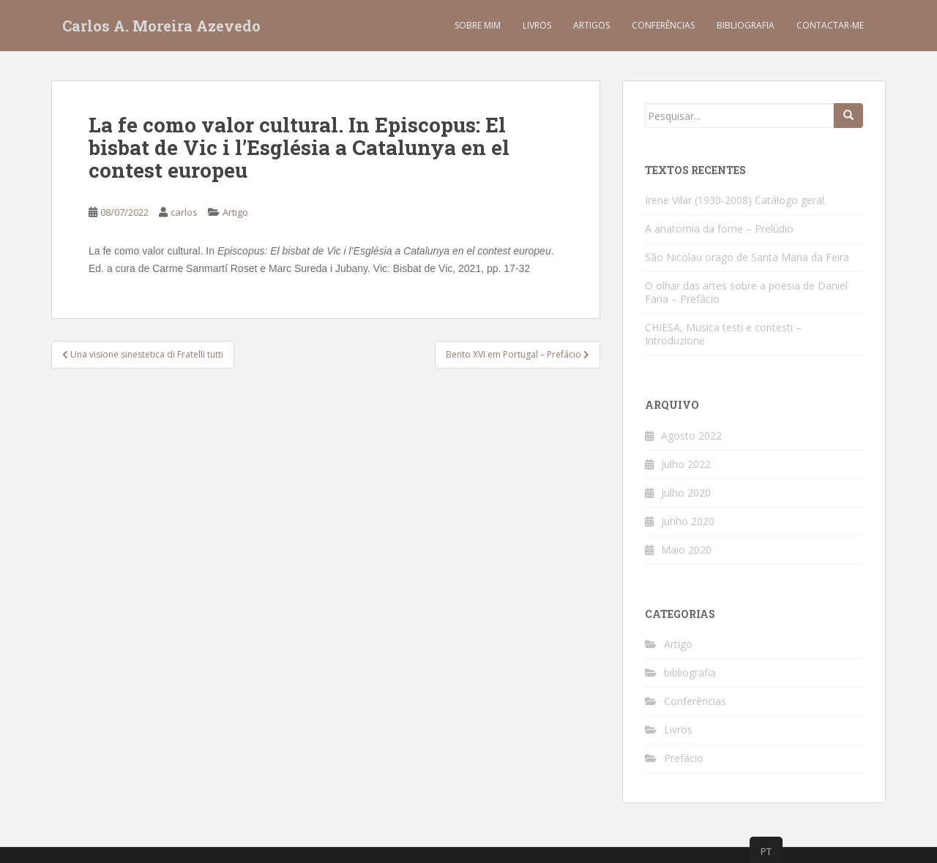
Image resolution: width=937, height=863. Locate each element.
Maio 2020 (686, 550)
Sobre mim (478, 25)
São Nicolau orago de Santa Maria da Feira (747, 257)
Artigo (235, 212)
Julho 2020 (686, 493)
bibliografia (690, 672)
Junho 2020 (687, 521)
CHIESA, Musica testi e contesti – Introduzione (723, 333)
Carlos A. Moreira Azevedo (161, 25)
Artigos (591, 25)
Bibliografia (745, 25)
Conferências (663, 25)
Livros (537, 25)
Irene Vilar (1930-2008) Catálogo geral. (735, 200)
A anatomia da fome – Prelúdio (719, 228)
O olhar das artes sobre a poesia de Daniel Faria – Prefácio (746, 292)
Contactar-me (830, 25)
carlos (184, 212)
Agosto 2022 (691, 435)
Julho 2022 (686, 464)
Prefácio (683, 758)
